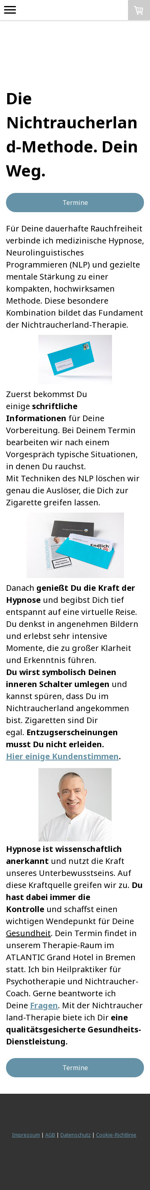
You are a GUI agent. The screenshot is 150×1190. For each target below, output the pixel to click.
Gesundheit (28, 933)
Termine (75, 202)
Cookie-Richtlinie (116, 1134)
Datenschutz (75, 1134)
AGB (50, 1134)
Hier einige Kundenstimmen (62, 756)
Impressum (26, 1134)
